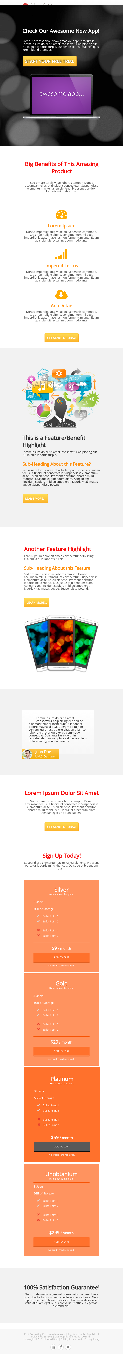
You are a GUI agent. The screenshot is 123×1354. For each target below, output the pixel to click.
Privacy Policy (92, 1339)
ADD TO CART (61, 957)
